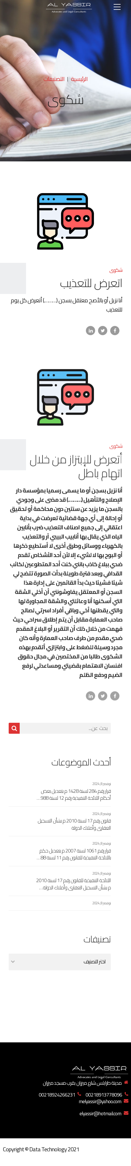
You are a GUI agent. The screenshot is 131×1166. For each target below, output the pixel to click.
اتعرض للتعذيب (91, 283)
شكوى (115, 270)
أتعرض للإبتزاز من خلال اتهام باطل (75, 470)
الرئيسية (79, 78)
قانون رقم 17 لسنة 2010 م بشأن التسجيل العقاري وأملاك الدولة (74, 824)
